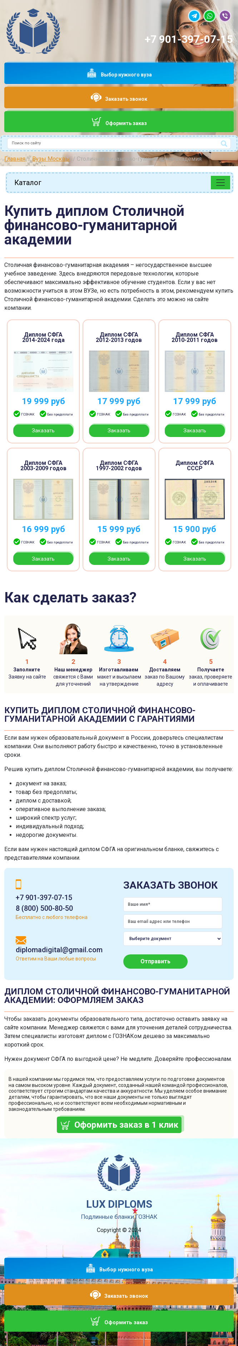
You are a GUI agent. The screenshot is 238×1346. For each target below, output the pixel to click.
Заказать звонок (126, 99)
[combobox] (119, 143)
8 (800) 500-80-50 (44, 908)
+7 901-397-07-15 (189, 39)
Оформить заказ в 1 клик (126, 1125)
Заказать (43, 430)
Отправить (155, 961)
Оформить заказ (126, 123)
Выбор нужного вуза (126, 75)
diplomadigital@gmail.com (59, 949)
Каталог (27, 182)
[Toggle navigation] (220, 182)
